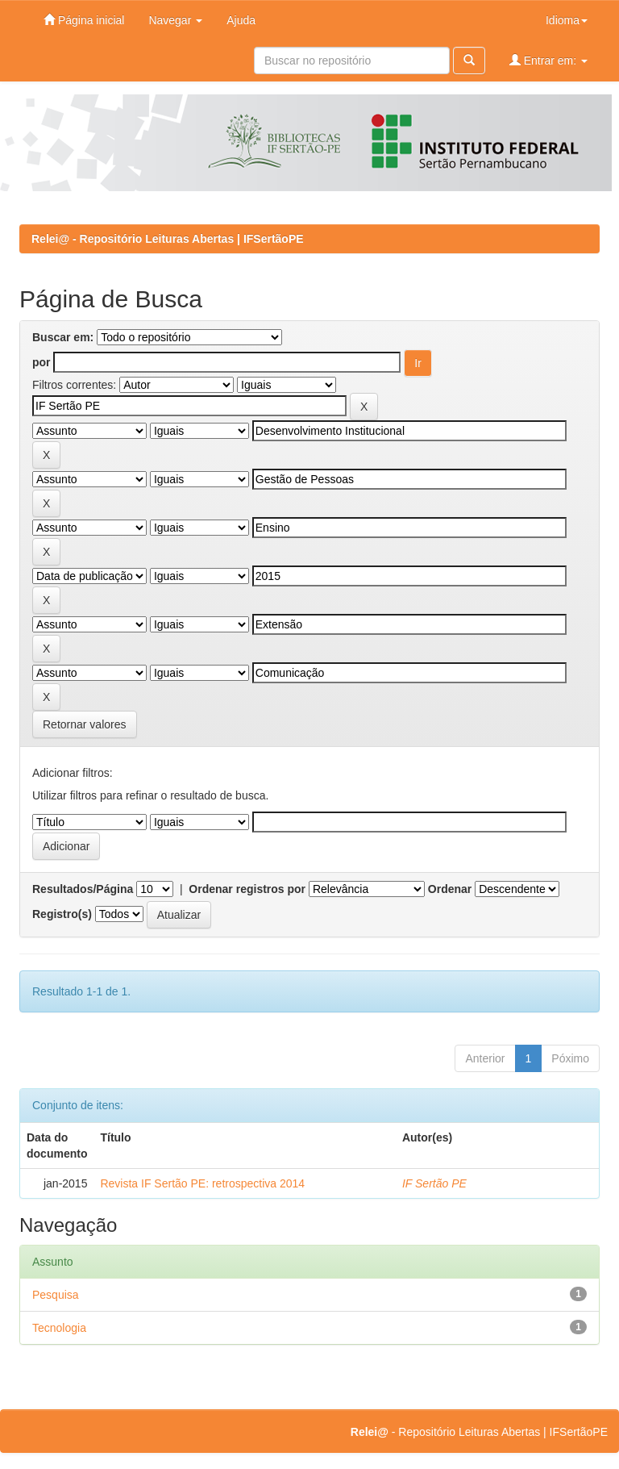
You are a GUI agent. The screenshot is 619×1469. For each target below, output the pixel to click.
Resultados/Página (82, 889)
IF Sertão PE (434, 1183)
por (41, 362)
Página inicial (84, 20)
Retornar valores (85, 724)
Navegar (175, 20)
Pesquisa (55, 1294)
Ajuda (240, 20)
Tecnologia (59, 1327)
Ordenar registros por (247, 889)
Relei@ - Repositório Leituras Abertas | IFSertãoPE (167, 238)
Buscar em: (62, 337)
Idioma (567, 20)
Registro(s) (62, 914)
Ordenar (450, 889)
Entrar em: (548, 60)
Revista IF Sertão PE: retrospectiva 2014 (202, 1183)
